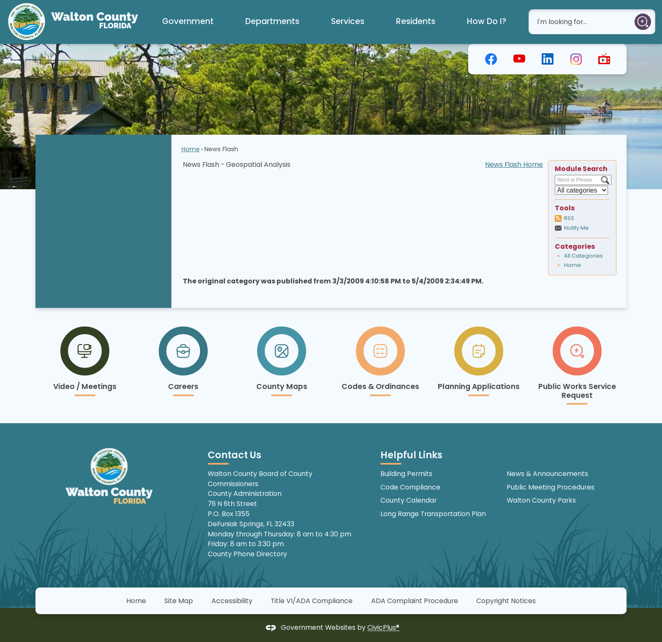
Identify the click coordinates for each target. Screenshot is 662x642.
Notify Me (576, 227)
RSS (569, 218)
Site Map (178, 601)
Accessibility (232, 601)
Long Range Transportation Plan (433, 514)
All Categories (583, 255)
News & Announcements (547, 474)
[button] (643, 22)
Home (191, 149)
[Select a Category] (581, 190)
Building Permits (406, 474)
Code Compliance (410, 487)
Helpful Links (411, 455)
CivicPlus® (383, 628)
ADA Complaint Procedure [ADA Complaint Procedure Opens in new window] (414, 601)
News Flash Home (514, 164)
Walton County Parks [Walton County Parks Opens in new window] (541, 500)
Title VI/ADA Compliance (312, 601)
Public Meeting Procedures (550, 487)
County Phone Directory (247, 554)
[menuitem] (187, 22)
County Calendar (408, 500)
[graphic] (491, 58)
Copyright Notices (506, 601)
